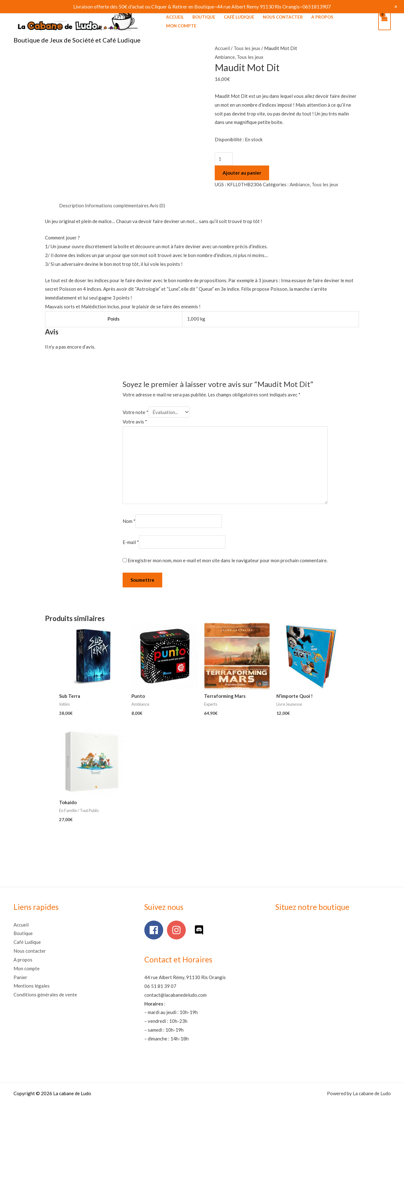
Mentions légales (32, 986)
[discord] (200, 930)
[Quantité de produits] (224, 159)
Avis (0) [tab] (157, 205)
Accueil (175, 17)
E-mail (131, 542)
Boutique (203, 17)
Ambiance (225, 57)
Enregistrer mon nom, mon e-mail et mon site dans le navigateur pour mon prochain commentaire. (228, 560)
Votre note (135, 412)
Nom (129, 521)
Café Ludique (239, 17)
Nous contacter (283, 17)
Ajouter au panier (242, 173)
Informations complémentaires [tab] (117, 205)
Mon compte (181, 25)
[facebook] (155, 930)
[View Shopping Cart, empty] (384, 21)
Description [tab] (71, 205)
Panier (20, 977)
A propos (322, 17)
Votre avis (135, 421)
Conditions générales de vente (45, 994)
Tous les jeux (247, 48)
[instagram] (178, 930)
